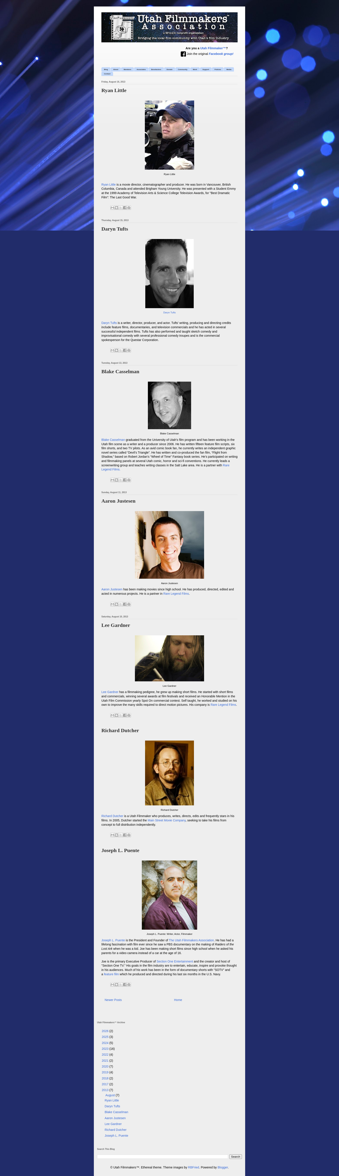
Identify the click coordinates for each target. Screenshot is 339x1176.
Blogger (223, 1167)
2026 (105, 1031)
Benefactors (156, 69)
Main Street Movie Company (167, 820)
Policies (217, 69)
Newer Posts (113, 1000)
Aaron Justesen (118, 501)
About (115, 69)
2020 (105, 1066)
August (110, 1095)
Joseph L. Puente (120, 850)
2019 (105, 1072)
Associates (141, 69)
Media (228, 69)
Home (178, 1000)
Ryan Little (113, 90)
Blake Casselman (120, 371)
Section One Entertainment (175, 961)
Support (206, 69)
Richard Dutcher (120, 730)
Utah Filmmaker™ (213, 48)
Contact (107, 74)
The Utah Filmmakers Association (191, 940)
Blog (106, 69)
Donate (170, 69)
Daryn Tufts (114, 229)
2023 (105, 1048)
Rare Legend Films (176, 593)
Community (182, 69)
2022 (105, 1054)
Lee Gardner (115, 625)
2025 (105, 1037)
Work (195, 69)
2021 (105, 1060)
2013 (105, 1090)
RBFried (193, 1167)
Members (127, 69)
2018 (105, 1078)
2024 (105, 1043)
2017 (105, 1084)
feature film (111, 974)
